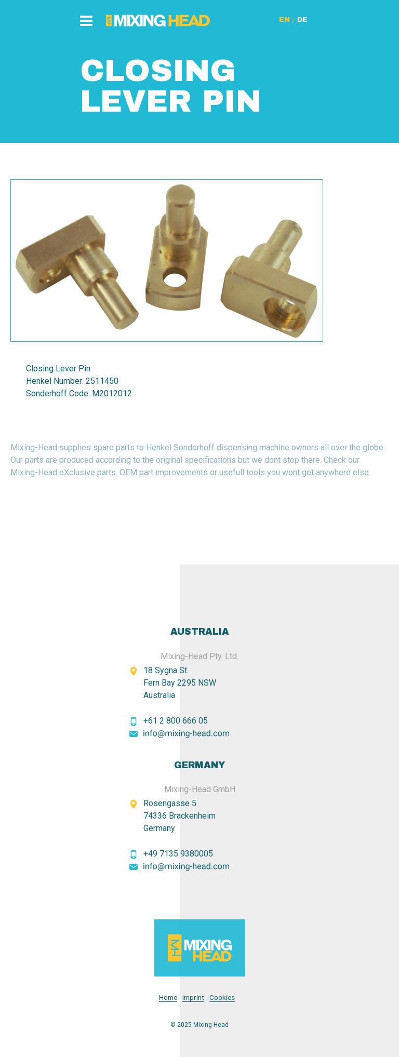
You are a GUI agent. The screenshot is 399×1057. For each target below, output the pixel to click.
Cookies (222, 997)
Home (168, 997)
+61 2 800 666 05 (175, 721)
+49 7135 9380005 (178, 854)
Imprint (193, 997)
